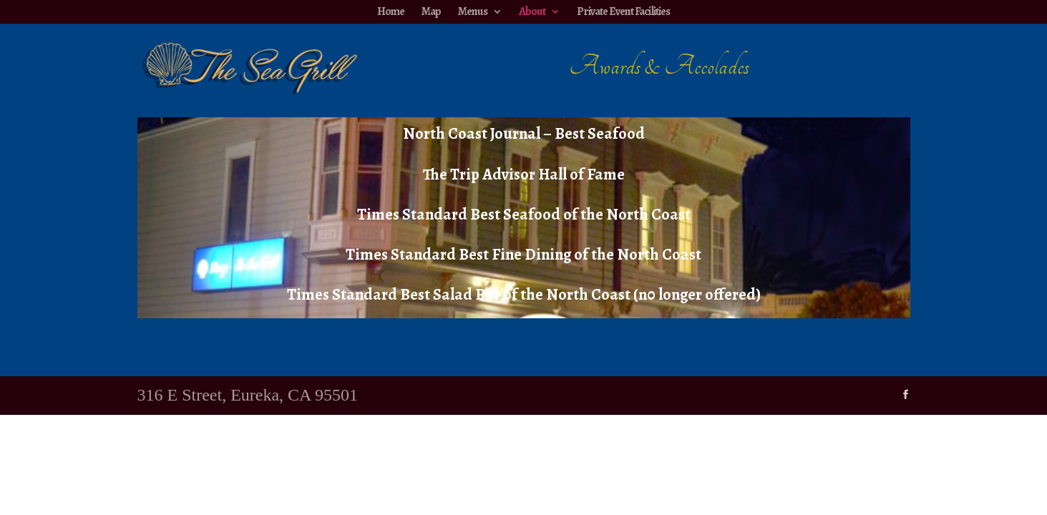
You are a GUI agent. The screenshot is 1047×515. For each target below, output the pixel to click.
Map (431, 11)
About (532, 11)
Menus (472, 11)
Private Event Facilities (623, 11)
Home (390, 11)
